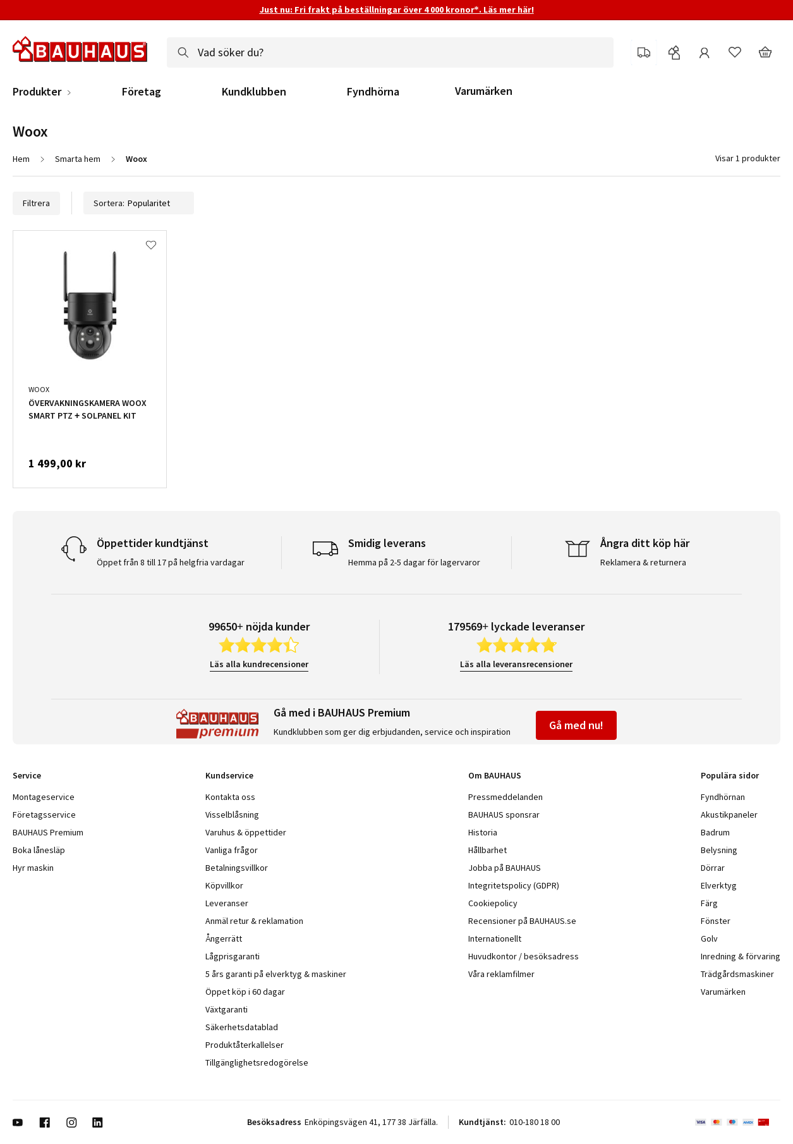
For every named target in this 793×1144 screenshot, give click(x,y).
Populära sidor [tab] (730, 775)
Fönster (715, 920)
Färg (709, 903)
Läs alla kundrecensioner (259, 664)
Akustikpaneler (729, 814)
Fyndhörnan (723, 797)
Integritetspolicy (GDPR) (513, 885)
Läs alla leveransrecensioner (516, 664)
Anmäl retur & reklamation (254, 920)
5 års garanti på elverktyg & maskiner (275, 974)
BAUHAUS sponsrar (504, 814)
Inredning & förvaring (740, 956)
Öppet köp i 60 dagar (245, 991)
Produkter (37, 91)
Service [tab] (27, 775)
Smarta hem (77, 158)
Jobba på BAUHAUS (504, 867)
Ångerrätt (223, 938)
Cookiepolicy (493, 903)
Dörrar (713, 867)
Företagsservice (44, 814)
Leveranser (226, 903)
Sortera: (139, 203)
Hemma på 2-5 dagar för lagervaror (414, 562)
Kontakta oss (230, 797)
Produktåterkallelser (244, 1044)
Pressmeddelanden (505, 797)
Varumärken (483, 90)
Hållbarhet (487, 850)
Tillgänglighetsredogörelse (256, 1062)
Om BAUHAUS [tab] (494, 775)
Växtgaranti (226, 1009)
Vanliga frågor (231, 850)
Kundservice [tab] (229, 775)
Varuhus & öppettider (245, 832)
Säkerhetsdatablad (241, 1027)
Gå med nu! (576, 725)
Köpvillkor (224, 885)
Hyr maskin (33, 867)
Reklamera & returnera (643, 562)
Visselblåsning (232, 814)
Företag (141, 91)
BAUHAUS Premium (48, 832)
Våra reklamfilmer (501, 974)
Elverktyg (719, 885)
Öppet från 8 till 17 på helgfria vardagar (171, 562)
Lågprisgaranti (232, 956)
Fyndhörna (373, 91)
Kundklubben (254, 91)
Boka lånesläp (39, 850)
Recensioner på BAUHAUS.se (522, 920)
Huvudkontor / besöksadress (523, 956)
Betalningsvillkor (236, 867)
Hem (21, 158)
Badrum (715, 832)
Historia (482, 832)
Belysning (719, 850)
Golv (709, 938)
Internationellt (494, 938)
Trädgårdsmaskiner (737, 974)
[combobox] (390, 52)
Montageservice (44, 797)
